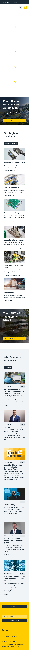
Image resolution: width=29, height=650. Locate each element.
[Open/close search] (15, 7)
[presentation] (15, 2)
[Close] (25, 2)
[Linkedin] (3, 630)
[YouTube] (7, 630)
